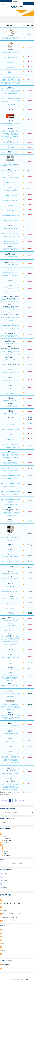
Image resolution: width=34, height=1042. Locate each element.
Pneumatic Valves (13, 704)
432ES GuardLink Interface (10, 620)
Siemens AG (30, 607)
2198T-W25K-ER (10, 388)
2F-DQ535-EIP (10, 521)
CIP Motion (5, 880)
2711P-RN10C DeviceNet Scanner (10, 429)
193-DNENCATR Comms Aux (10, 200)
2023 (3, 940)
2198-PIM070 (10, 366)
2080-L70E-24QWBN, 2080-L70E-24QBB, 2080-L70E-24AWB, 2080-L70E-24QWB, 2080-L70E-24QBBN (10, 235)
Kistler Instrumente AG (30, 662)
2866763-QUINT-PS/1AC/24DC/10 (10, 494)
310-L (10, 545)
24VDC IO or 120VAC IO (10, 419)
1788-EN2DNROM (10, 62)
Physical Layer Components (8, 475)
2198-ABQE (10, 282)
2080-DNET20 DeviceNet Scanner (10, 215)
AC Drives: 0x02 (6, 900)
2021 (3, 947)
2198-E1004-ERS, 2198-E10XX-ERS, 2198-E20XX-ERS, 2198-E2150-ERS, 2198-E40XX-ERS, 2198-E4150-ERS (10, 327)
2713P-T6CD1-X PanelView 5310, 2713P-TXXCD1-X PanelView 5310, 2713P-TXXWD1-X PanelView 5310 (10, 446)
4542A (10, 663)
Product (10, 26)
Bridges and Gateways (9, 849)
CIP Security (5, 884)
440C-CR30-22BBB (10, 625)
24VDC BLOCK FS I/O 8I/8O (10, 413)
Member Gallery (6, 964)
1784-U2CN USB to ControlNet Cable (10, 38)
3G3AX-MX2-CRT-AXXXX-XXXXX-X (10, 568)
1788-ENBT (10, 72)
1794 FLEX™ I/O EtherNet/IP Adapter (10, 165)
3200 (10, 551)
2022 (3, 943)
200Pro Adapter (10, 205)
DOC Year (2, 925)
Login (26, 979)
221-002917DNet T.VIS (10, 393)
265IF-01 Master (10, 424)
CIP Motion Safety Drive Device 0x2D (11, 914)
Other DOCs (5, 968)
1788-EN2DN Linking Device (10, 57)
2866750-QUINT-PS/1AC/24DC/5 (10, 486)
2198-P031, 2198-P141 (10, 359)
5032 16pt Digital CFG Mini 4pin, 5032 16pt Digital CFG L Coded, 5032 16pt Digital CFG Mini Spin (10, 717)
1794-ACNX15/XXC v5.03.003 (10, 142)
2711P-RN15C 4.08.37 (10, 439)
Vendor (30, 26)
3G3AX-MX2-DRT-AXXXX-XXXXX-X (10, 573)
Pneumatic (13, 691)
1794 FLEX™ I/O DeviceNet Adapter (10, 152)
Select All (2, 830)
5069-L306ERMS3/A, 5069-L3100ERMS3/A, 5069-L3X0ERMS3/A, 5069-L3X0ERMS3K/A (10, 773)
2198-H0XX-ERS (10, 343)
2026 (3, 929)
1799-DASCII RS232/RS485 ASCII (10, 177)
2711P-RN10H (10, 434)
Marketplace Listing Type (6, 960)
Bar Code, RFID (6, 842)
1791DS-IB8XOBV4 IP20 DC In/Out (10, 111)
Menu (4, 4)
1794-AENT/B (10, 147)
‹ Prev (6, 800)
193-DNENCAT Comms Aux (10, 195)
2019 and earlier (6, 954)
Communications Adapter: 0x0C (9, 917)
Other (14, 536)
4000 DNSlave (10, 613)
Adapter (15, 164)
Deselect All (10, 830)
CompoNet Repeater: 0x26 (8, 920)
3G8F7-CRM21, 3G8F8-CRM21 (10, 598)
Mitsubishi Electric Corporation (30, 520)
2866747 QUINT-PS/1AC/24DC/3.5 (10, 478)
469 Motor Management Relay (10, 669)
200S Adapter (10, 210)
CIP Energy (4, 873)
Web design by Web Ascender (17, 981)
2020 (3, 950)
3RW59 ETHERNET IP (10, 608)
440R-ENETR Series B (10, 630)
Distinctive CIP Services (6, 869)
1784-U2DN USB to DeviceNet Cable (10, 52)
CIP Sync (4, 877)
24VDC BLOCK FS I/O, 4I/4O (10, 406)
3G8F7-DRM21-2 (10, 603)
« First (2, 800)
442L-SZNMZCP (10, 651)
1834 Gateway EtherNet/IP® (10, 190)
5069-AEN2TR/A (10, 741)
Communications (6, 37)
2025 (3, 933)
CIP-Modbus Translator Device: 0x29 (11, 903)
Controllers (7, 122)
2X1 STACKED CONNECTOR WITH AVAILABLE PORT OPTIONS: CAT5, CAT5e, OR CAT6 (10, 539)
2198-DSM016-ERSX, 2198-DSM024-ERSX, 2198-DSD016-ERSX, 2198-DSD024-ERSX (10, 319)
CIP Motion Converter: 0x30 (8, 907)
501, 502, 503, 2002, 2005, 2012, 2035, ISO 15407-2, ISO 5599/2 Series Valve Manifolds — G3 (10, 695)
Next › (21, 800)
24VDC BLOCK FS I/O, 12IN (10, 400)
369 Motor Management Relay (10, 556)
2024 (3, 936)
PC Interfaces (14, 37)
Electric (6, 836)
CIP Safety (4, 887)
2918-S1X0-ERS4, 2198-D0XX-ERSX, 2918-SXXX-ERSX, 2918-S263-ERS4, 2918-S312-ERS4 (10, 514)
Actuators (6, 691)
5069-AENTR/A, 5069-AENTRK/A (10, 748)
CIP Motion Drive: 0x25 (7, 910)
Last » (24, 800)
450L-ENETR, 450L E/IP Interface (10, 657)
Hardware (13, 122)
